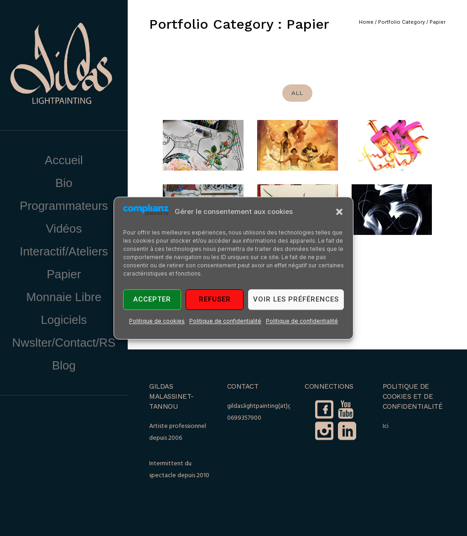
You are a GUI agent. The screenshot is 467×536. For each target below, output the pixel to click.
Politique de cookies (157, 320)
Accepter (152, 300)
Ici (386, 426)
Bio (64, 183)
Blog (64, 365)
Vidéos (64, 228)
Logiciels (64, 320)
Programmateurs (64, 206)
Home (366, 22)
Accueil (64, 160)
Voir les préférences (296, 300)
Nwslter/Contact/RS (64, 342)
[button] (339, 211)
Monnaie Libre (64, 297)
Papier (64, 274)
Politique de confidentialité (225, 320)
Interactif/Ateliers (64, 251)
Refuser (215, 300)
